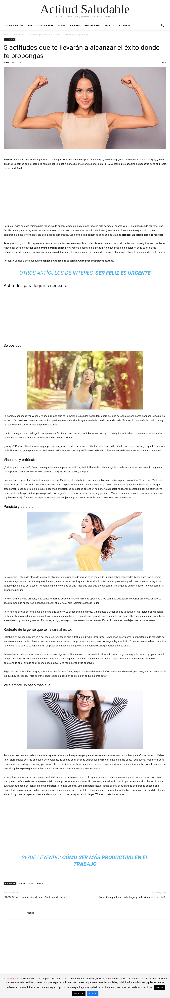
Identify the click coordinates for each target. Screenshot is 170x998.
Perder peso (92, 25)
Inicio (6, 34)
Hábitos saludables (40, 25)
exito (30, 883)
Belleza (75, 25)
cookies (11, 978)
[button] (162, 25)
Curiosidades (14, 25)
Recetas (110, 25)
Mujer (61, 25)
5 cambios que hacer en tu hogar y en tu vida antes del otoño (132, 897)
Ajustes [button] (159, 987)
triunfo (40, 883)
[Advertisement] (85, 198)
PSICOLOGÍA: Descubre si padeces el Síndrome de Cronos (36, 897)
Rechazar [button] (79, 993)
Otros (123, 25)
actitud (22, 883)
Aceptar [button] (93, 993)
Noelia (6, 62)
